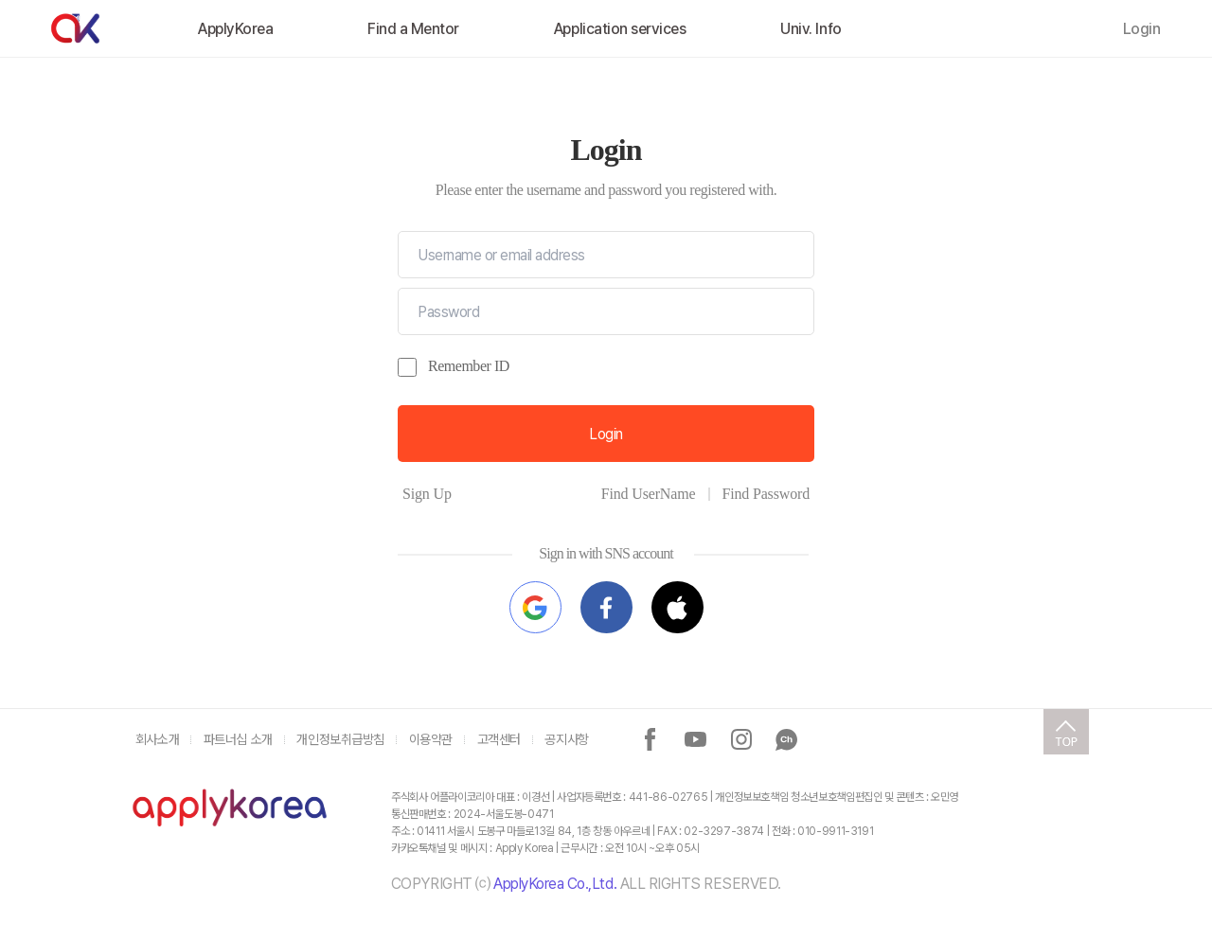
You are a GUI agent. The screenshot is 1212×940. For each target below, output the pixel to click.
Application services (620, 29)
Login (1142, 29)
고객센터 (499, 739)
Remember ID (468, 366)
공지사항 (566, 739)
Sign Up (427, 494)
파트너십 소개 (238, 739)
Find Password (766, 494)
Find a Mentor (413, 29)
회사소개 (157, 739)
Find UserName (648, 494)
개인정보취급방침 (340, 739)
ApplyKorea (235, 29)
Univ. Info (810, 29)
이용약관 (431, 739)
